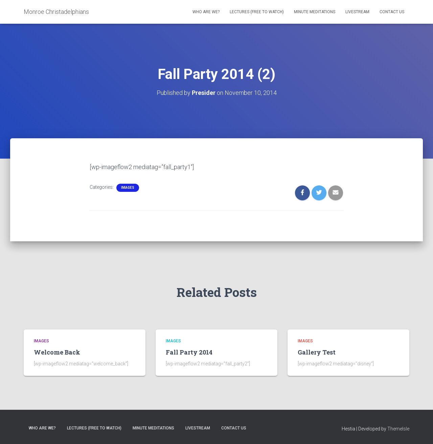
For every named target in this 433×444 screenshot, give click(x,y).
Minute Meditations (314, 11)
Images (127, 187)
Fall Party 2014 (189, 352)
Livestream (357, 11)
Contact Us (392, 11)
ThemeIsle (398, 428)
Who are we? (206, 11)
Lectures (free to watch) (257, 11)
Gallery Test (317, 352)
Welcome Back (57, 352)
